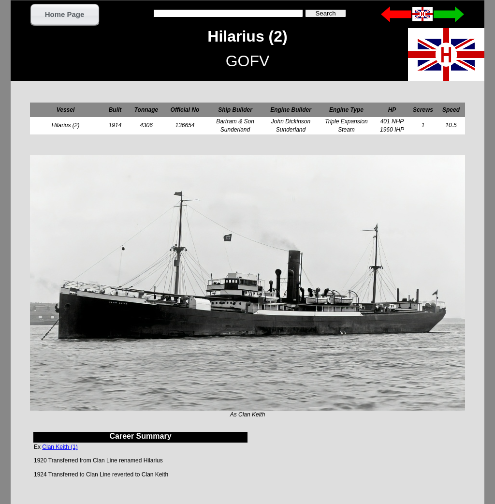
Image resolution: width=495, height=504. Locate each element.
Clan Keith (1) (59, 447)
